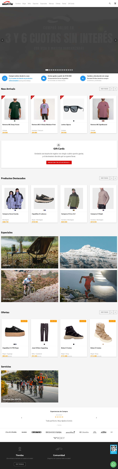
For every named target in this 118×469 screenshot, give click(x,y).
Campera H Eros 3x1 (68, 214)
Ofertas (58, 3)
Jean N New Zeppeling (40, 348)
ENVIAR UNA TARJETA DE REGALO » (59, 162)
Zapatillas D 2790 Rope (10, 348)
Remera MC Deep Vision (10, 125)
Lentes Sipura (66, 125)
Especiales (43, 3)
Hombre (18, 3)
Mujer (24, 3)
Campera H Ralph (97, 214)
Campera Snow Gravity (10, 214)
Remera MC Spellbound (99, 125)
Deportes (35, 3)
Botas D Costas (66, 348)
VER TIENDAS (20, 464)
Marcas (51, 3)
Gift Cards (71, 3)
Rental (64, 3)
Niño (29, 3)
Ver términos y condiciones (94, 80)
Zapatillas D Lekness (39, 214)
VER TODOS (104, 89)
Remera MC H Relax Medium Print (44, 125)
